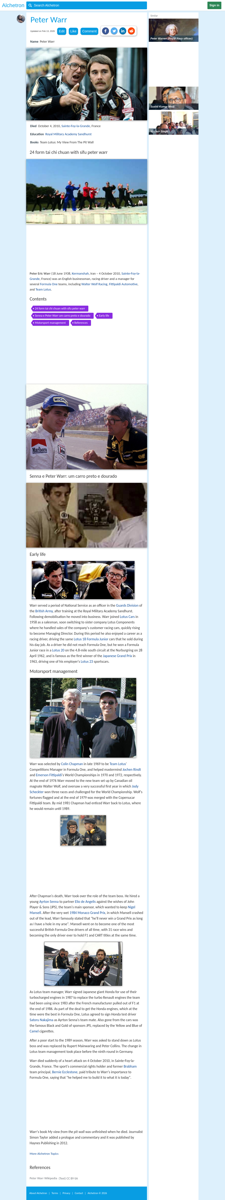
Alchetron (13, 5)
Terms (55, 1193)
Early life (104, 315)
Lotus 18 (80, 639)
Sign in (214, 5)
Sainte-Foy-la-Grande (75, 126)
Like (73, 31)
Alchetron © (97, 1193)
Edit (61, 31)
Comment (89, 31)
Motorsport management (50, 323)
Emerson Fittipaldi (49, 775)
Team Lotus (43, 289)
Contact (79, 1193)
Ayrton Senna (49, 902)
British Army (44, 611)
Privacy (66, 1193)
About (38, 1193)
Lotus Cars (127, 617)
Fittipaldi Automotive (123, 284)
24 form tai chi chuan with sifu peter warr (60, 308)
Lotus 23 (87, 661)
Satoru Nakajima (41, 1020)
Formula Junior (97, 639)
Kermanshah (80, 273)
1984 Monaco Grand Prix (87, 913)
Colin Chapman (72, 764)
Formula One (48, 284)
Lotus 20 (58, 650)
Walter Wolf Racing (94, 284)
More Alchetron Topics (44, 1154)
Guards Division (127, 605)
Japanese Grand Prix (117, 656)
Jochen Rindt (131, 769)
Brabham (130, 1066)
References (81, 323)
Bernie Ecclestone (65, 1072)
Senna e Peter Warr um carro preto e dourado (62, 315)
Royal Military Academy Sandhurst (68, 134)
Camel (34, 1031)
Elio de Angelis (85, 902)
